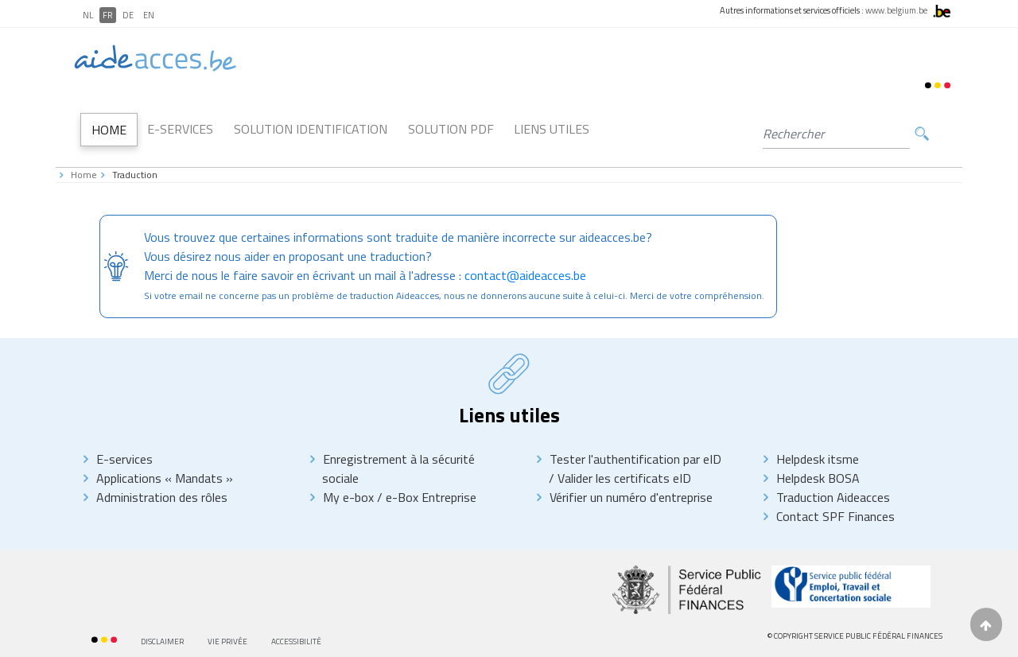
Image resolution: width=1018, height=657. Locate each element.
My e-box (348, 497)
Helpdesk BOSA (818, 478)
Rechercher (922, 134)
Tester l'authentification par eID (635, 458)
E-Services (180, 128)
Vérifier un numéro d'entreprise (631, 497)
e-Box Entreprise (429, 497)
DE (128, 15)
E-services (124, 458)
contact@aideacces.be (525, 275)
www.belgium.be (896, 10)
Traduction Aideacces (833, 497)
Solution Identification (310, 128)
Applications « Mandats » (164, 478)
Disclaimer (162, 641)
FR (108, 15)
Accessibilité (296, 641)
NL (88, 15)
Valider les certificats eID (622, 478)
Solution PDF (451, 128)
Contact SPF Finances (835, 516)
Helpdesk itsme (817, 458)
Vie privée (227, 641)
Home (108, 129)
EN (148, 15)
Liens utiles (551, 128)
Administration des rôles (161, 497)
